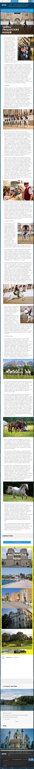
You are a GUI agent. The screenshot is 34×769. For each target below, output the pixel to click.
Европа (12, 10)
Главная (8, 10)
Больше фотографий (29, 642)
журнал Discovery (4, 754)
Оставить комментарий (17, 542)
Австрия (16, 10)
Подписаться (14, 1)
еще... (17, 721)
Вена (19, 10)
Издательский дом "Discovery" (4, 5)
